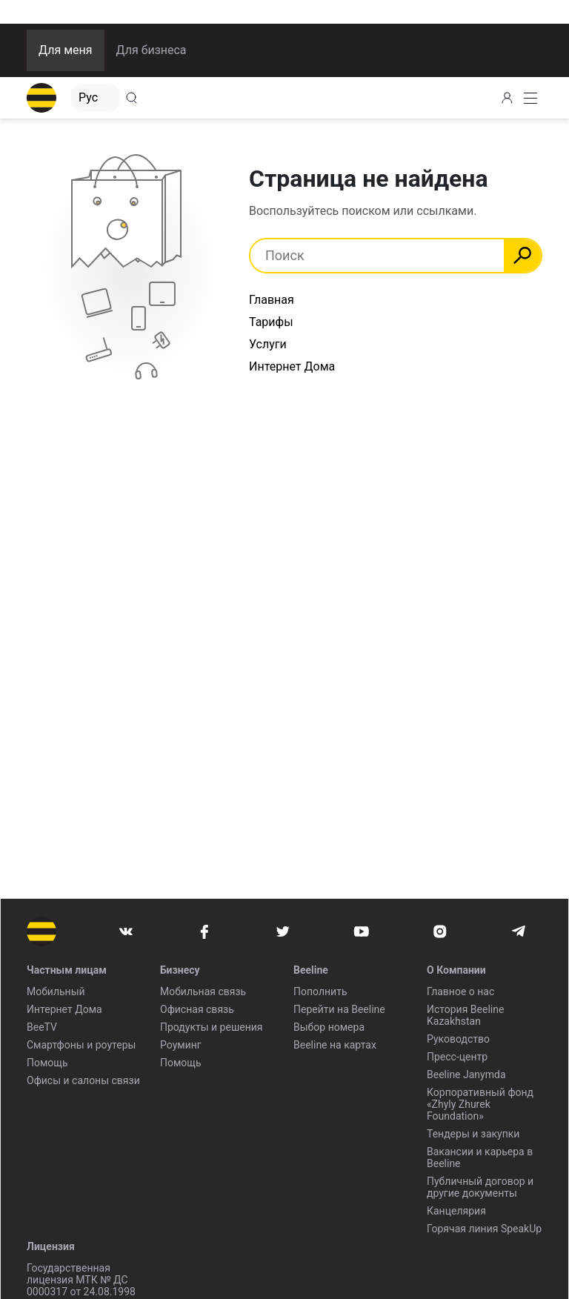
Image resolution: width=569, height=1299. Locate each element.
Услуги (268, 344)
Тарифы (271, 322)
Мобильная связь (203, 991)
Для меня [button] (66, 50)
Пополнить (320, 991)
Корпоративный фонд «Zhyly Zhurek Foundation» (480, 1104)
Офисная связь (197, 1009)
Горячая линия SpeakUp (484, 1229)
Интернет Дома (292, 366)
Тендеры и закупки (473, 1134)
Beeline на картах (334, 1045)
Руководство (458, 1039)
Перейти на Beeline (339, 1009)
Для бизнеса (151, 50)
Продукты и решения (211, 1027)
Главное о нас (460, 991)
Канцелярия (456, 1211)
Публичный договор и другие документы (480, 1187)
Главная (271, 300)
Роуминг (181, 1045)
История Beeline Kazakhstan (465, 1015)
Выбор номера (329, 1027)
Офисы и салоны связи (83, 1080)
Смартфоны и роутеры (81, 1045)
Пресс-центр (457, 1057)
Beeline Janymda (466, 1074)
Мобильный (56, 991)
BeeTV (42, 1027)
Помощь (47, 1063)
